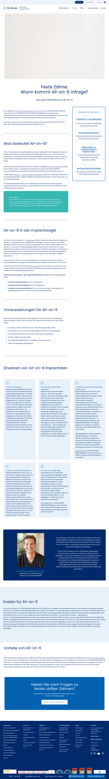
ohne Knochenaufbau (96, 658)
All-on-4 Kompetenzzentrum (81, 736)
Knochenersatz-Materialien (64, 741)
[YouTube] (98, 753)
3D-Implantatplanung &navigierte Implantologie (10, 736)
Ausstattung (78, 730)
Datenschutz (94, 745)
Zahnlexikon (78, 742)
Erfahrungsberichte (28, 732)
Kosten (25, 740)
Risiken (5, 745)
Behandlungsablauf (9, 733)
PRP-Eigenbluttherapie (9, 740)
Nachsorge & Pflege (9, 742)
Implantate (30, 240)
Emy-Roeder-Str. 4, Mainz (54, 776)
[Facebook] (91, 753)
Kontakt (103, 8)
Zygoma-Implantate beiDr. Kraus (46, 748)
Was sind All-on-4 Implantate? (28, 729)
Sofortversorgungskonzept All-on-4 (29, 111)
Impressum (94, 742)
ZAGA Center (79, 740)
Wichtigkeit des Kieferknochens (63, 729)
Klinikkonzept (79, 728)
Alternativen (62, 747)
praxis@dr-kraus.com (32, 776)
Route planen (95, 736)
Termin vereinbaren (95, 776)
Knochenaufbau (55, 166)
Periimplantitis (47, 503)
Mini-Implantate (8, 755)
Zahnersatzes (81, 450)
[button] (64, 8)
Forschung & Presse (79, 746)
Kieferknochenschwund (46, 745)
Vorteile (25, 735)
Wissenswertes (93, 8)
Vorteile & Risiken (44, 737)
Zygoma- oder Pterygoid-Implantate (28, 174)
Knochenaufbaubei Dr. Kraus (64, 750)
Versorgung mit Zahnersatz (47, 740)
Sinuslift (61, 737)
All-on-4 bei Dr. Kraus (27, 746)
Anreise (5, 758)
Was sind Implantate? (9, 728)
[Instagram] (95, 753)
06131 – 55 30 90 (14, 776)
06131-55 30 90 (96, 739)
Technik (61, 735)
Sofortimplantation (8, 750)
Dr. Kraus (77, 733)
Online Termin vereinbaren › (54, 702)
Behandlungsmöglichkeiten (11, 730)
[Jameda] (103, 753)
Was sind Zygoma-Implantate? (44, 729)
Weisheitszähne (35, 266)
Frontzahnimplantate (9, 753)
